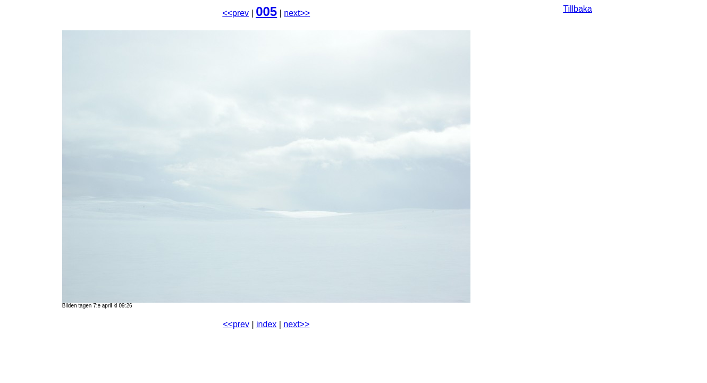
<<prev (235, 13)
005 (266, 11)
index (266, 324)
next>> (297, 13)
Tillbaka (577, 8)
